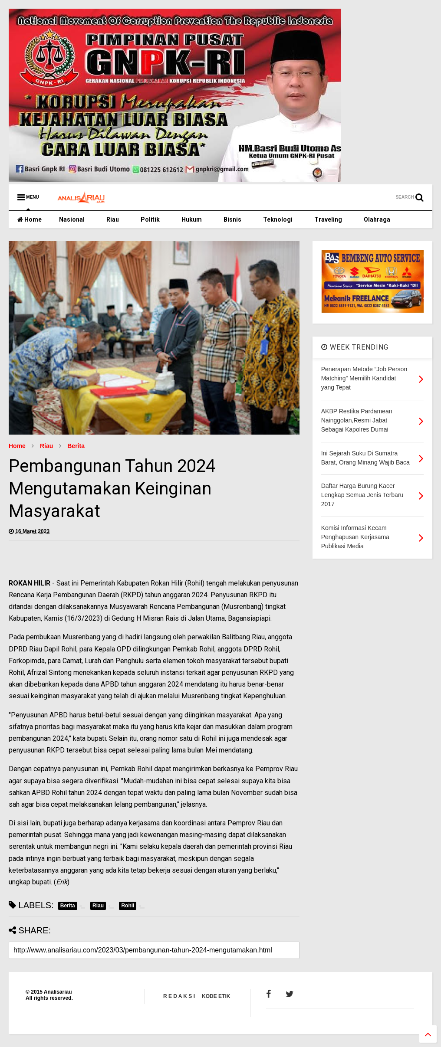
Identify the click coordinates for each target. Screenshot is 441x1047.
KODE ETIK (216, 996)
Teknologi (278, 219)
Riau (112, 219)
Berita (76, 445)
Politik (150, 219)
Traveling (328, 219)
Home (29, 219)
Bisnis (232, 219)
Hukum (191, 219)
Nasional (72, 219)
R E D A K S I (179, 996)
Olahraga (377, 219)
